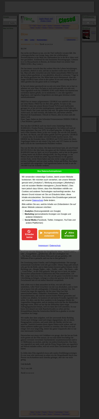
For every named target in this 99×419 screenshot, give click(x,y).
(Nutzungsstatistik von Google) (43, 211)
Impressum (43, 245)
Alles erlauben (69, 234)
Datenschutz (37, 200)
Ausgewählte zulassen (49, 234)
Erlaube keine (29, 234)
